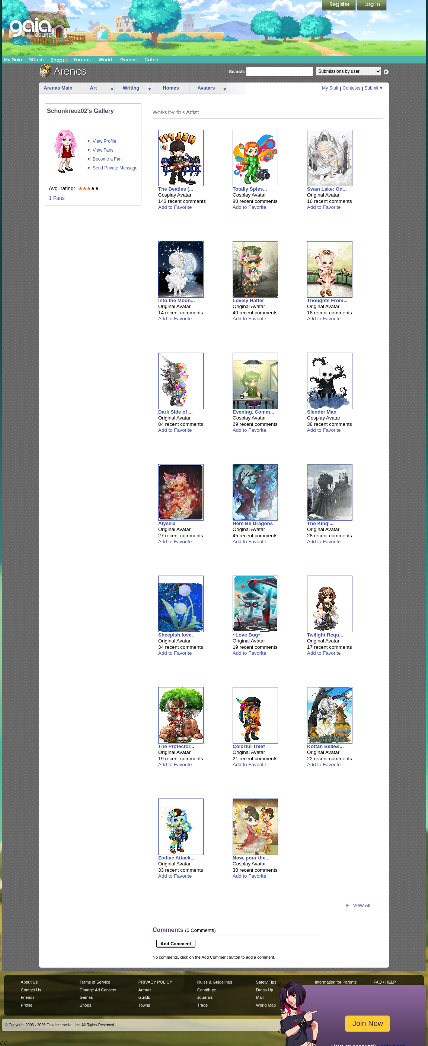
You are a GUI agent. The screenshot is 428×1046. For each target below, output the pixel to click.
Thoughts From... (327, 300)
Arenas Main (58, 88)
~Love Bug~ (247, 635)
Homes (171, 88)
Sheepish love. (175, 635)
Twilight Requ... (325, 635)
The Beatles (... (175, 189)
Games (128, 59)
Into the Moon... (176, 300)
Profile (26, 1005)
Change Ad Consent (98, 990)
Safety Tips (266, 982)
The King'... (320, 523)
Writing (131, 88)
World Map (266, 1005)
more (112, 88)
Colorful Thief (249, 746)
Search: (237, 71)
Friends (28, 997)
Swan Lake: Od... (327, 189)
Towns (144, 1005)
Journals (205, 997)
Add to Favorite (175, 207)
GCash (36, 59)
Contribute (206, 990)
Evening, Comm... (253, 412)
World (105, 59)
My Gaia (13, 59)
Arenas (144, 990)
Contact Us (31, 990)
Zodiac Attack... (176, 858)
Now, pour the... (251, 858)
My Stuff (330, 88)
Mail (259, 997)
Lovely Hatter (248, 300)
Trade (202, 1005)
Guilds (144, 997)
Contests (351, 88)
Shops (59, 60)
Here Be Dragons (253, 523)
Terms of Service (95, 982)
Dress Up (264, 990)
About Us (29, 982)
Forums (82, 59)
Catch (152, 59)
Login (372, 5)
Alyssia (167, 523)
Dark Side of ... (175, 412)
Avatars (206, 88)
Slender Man (321, 412)
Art (93, 88)
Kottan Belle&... (325, 746)
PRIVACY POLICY (155, 982)
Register (339, 5)
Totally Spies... (250, 189)
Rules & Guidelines (214, 982)
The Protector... (176, 746)
